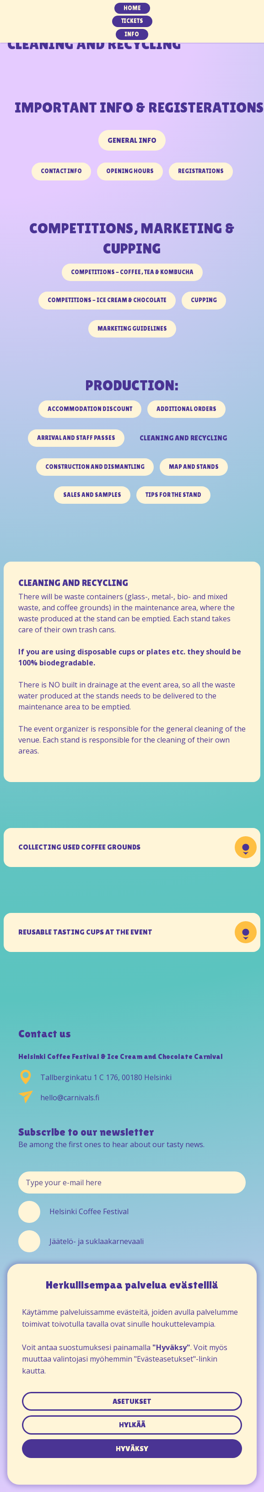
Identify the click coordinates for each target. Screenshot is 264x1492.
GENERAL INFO (132, 140)
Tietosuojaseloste (132, 1463)
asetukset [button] (132, 1401)
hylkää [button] (132, 1424)
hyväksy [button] (132, 1448)
